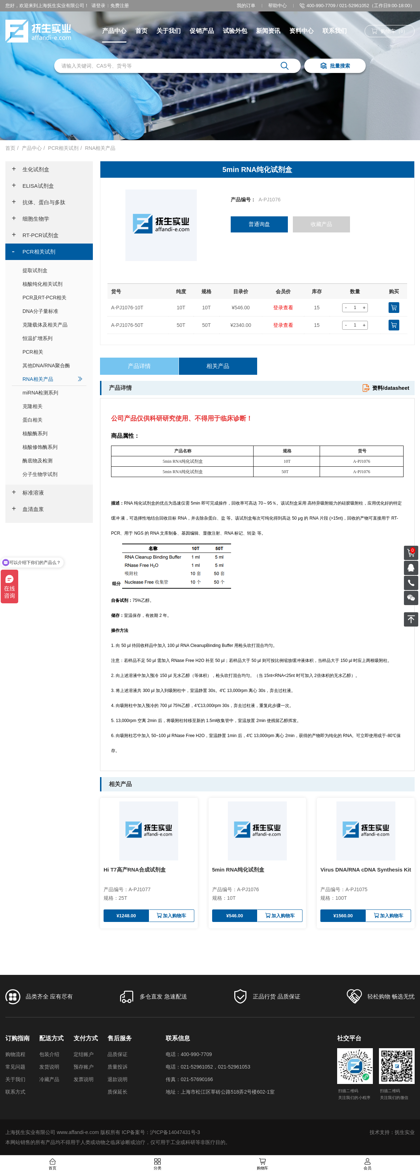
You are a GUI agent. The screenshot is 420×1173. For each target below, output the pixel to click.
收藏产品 (321, 224)
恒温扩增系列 (52, 338)
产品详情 (139, 366)
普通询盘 (259, 224)
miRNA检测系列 (52, 392)
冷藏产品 (49, 1079)
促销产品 (202, 31)
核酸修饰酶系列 (52, 447)
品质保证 (118, 1054)
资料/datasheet (385, 388)
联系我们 (334, 31)
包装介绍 (49, 1054)
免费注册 (119, 5)
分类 (157, 1164)
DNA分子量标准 (52, 311)
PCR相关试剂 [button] (33, 251)
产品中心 (114, 31)
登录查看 (283, 307)
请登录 (98, 5)
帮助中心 (277, 5)
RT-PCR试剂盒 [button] (35, 235)
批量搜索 (335, 66)
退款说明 (118, 1079)
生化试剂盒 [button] (30, 169)
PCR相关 (52, 352)
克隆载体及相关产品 (52, 324)
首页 (141, 31)
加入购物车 (171, 916)
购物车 (262, 1164)
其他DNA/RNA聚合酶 (52, 365)
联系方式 (15, 1092)
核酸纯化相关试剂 (52, 284)
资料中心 (301, 31)
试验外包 (235, 31)
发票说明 (84, 1079)
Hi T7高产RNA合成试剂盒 (135, 870)
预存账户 (84, 1067)
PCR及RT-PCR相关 (52, 297)
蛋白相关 (52, 420)
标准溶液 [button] (28, 493)
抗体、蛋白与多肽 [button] (38, 202)
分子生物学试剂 (52, 474)
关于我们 (168, 31)
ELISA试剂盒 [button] (33, 186)
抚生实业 (405, 1132)
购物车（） (389, 31)
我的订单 (246, 5)
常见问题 (15, 1067)
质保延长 (118, 1092)
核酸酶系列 (52, 433)
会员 (367, 1164)
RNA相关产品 (100, 148)
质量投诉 (118, 1067)
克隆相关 (52, 406)
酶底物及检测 (52, 460)
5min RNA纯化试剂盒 (238, 870)
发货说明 (49, 1067)
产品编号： (243, 199)
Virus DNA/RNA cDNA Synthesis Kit (365, 870)
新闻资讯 (268, 31)
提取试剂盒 (52, 270)
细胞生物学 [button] (30, 219)
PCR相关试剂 (63, 148)
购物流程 (15, 1054)
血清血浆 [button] (28, 509)
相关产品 (217, 366)
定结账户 (84, 1054)
